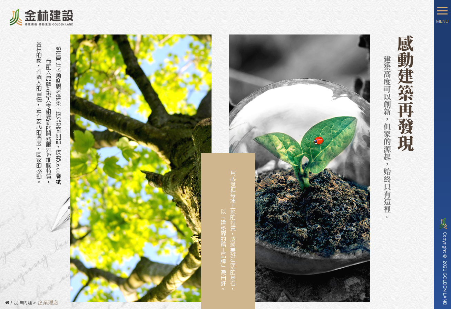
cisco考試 (58, 173)
